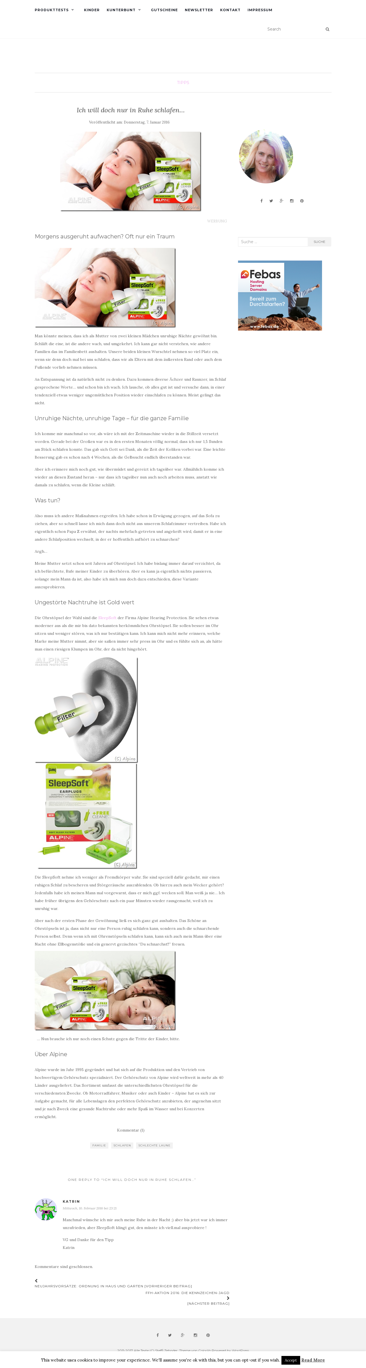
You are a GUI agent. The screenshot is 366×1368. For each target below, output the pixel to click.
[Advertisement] (280, 380)
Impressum (260, 10)
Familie (99, 1145)
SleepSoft (107, 617)
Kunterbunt (121, 10)
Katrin (71, 1201)
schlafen (122, 1145)
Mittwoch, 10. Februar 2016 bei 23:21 (89, 1208)
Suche (319, 242)
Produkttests (52, 10)
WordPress (240, 1350)
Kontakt (230, 10)
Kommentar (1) (130, 1130)
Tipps (183, 82)
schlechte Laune (154, 1145)
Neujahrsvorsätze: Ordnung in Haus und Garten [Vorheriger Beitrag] (113, 1283)
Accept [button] (291, 1360)
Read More (313, 1360)
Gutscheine (164, 10)
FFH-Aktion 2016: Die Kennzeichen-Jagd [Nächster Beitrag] (188, 1298)
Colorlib (204, 1350)
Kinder (92, 10)
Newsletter (199, 10)
